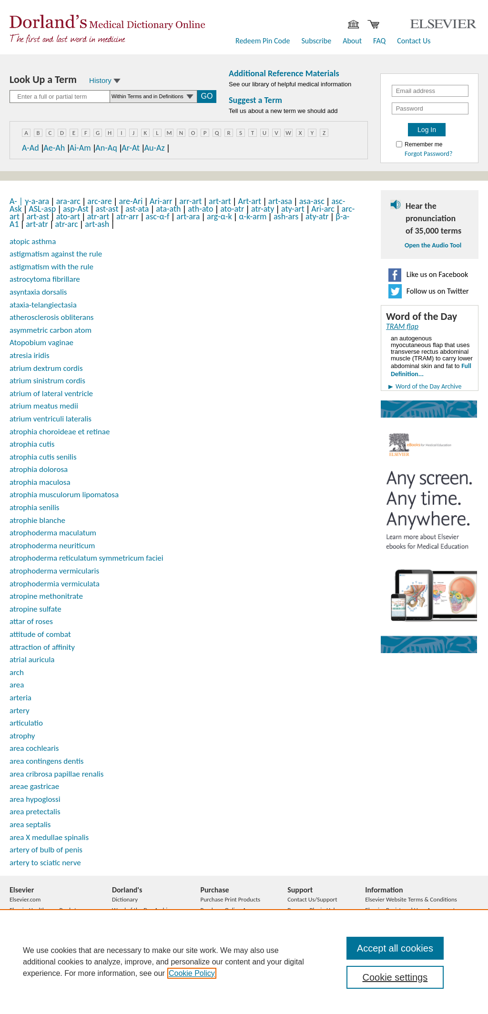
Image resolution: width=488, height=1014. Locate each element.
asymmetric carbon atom (51, 330)
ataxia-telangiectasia (43, 305)
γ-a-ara (37, 201)
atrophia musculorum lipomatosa (64, 495)
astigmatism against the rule (56, 254)
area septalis (30, 824)
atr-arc (66, 224)
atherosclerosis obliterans (52, 317)
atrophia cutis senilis (43, 457)
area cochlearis (34, 748)
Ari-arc (323, 209)
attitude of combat (40, 634)
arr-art (190, 201)
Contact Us (413, 40)
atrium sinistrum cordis (47, 381)
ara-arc (68, 201)
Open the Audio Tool (433, 245)
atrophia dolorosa (39, 469)
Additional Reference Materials (284, 73)
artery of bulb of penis (46, 850)
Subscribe (316, 40)
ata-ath (168, 209)
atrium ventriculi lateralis (51, 419)
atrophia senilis (34, 507)
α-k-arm (252, 216)
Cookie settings (394, 977)
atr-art (98, 216)
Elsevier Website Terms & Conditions (411, 899)
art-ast (38, 216)
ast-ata (137, 209)
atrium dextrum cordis (46, 368)
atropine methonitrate (46, 596)
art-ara (188, 216)
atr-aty (262, 209)
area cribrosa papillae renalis (56, 774)
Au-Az (154, 148)
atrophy (22, 736)
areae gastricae (34, 786)
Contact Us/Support (312, 899)
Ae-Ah (54, 148)
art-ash (97, 224)
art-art (220, 201)
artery (20, 711)
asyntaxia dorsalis (38, 292)
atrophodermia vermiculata (55, 584)
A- (17, 201)
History (105, 80)
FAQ (379, 40)
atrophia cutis (32, 444)
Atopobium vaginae (41, 343)
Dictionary (125, 899)
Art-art (250, 201)
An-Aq (106, 148)
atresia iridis (30, 355)
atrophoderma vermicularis (54, 571)
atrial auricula (32, 660)
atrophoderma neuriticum (52, 546)
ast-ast (107, 209)
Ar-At (131, 148)
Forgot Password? (428, 154)
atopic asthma (33, 241)
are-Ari (130, 201)
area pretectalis (35, 812)
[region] (244, 961)
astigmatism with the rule (51, 267)
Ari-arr (161, 201)
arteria (20, 698)
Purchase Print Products (230, 899)
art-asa (280, 201)
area (17, 685)
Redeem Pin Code (262, 40)
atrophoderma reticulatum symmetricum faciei (86, 558)
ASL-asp (42, 209)
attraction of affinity (42, 647)
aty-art (293, 209)
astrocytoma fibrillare (45, 279)
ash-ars (286, 216)
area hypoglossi (35, 799)
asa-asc (312, 201)
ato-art (68, 216)
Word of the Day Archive (428, 386)
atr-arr (127, 216)
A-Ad (30, 148)
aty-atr (317, 216)
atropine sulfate (35, 609)
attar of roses (31, 621)
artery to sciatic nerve (45, 863)
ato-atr (232, 209)
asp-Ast (76, 209)
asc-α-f (158, 216)
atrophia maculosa (40, 482)
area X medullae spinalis (49, 837)
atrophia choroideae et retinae (60, 432)
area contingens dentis (47, 761)
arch (17, 672)
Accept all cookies (395, 948)
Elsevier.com (25, 899)
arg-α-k (219, 216)
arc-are (99, 201)
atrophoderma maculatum (53, 533)
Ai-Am (80, 148)
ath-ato (200, 209)
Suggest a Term (255, 100)
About (352, 40)
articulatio (26, 723)
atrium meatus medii (44, 406)
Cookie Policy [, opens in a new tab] (192, 973)
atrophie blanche (37, 520)
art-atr (37, 224)
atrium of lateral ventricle (51, 394)
